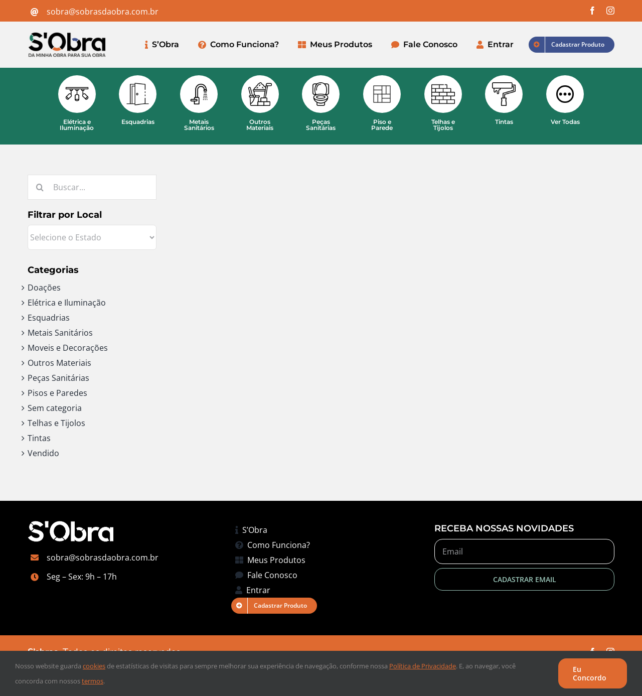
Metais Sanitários (60, 332)
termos (92, 680)
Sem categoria (55, 407)
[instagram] (610, 11)
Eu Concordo (589, 673)
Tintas (39, 438)
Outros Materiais (59, 362)
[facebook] (592, 11)
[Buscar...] (92, 187)
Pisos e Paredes (57, 392)
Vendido (43, 453)
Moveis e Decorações (68, 347)
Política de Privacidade (422, 665)
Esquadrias (49, 317)
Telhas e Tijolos (56, 423)
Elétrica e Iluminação (67, 302)
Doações (44, 287)
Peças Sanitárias (58, 377)
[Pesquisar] (40, 187)
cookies (94, 665)
